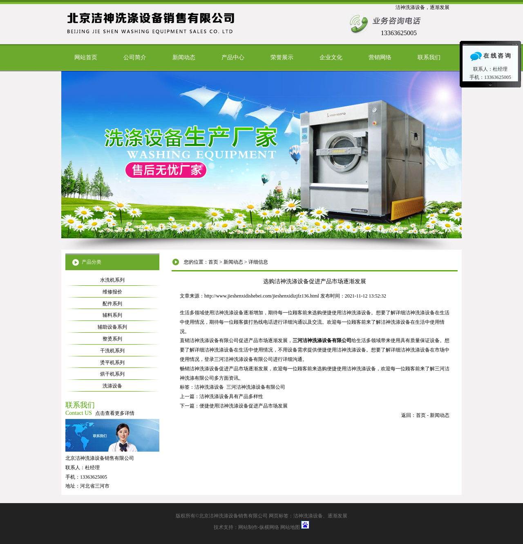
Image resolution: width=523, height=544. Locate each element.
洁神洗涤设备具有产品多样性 (231, 396)
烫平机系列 (112, 362)
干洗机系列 (112, 351)
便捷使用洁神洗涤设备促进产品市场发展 (243, 406)
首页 (213, 262)
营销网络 (380, 57)
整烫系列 (112, 339)
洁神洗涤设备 (209, 387)
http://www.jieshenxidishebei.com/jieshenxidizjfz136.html (261, 296)
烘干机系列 (112, 374)
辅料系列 (112, 315)
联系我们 (429, 57)
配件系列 (112, 304)
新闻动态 (183, 57)
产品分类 (91, 262)
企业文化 (331, 57)
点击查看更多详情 (114, 413)
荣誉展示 (281, 57)
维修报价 (112, 292)
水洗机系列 (112, 280)
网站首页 (85, 57)
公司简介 (134, 57)
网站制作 (248, 527)
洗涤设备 (112, 386)
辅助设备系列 (112, 327)
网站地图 (290, 527)
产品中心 (232, 57)
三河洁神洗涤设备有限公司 (255, 387)
